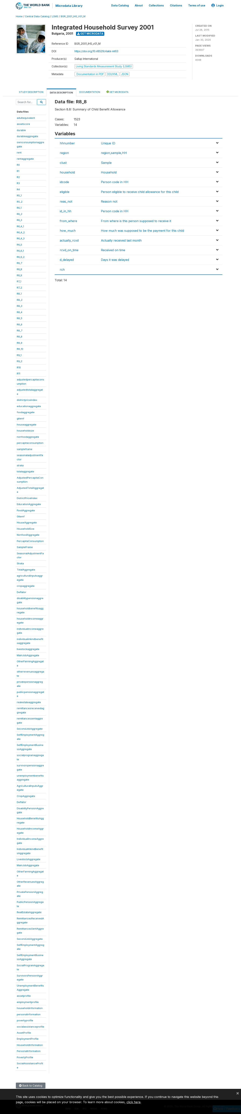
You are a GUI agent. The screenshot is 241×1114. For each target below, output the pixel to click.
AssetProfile (24, 1032)
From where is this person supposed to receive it (136, 220)
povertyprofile (25, 1019)
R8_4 (19, 311)
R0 (18, 164)
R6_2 (19, 213)
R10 (19, 366)
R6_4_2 (21, 231)
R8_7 (19, 330)
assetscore (23, 123)
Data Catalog (120, 5)
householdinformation (30, 1007)
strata (20, 464)
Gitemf (21, 516)
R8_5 (19, 317)
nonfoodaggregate (28, 436)
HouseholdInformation (30, 1044)
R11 (18, 373)
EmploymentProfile (27, 1038)
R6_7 (19, 262)
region (64, 152)
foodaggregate (26, 411)
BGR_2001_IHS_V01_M (73, 16)
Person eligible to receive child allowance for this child (140, 191)
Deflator (21, 591)
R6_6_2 (21, 256)
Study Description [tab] (31, 91)
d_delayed (67, 259)
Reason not (109, 201)
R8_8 (19, 336)
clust (63, 162)
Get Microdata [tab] (117, 91)
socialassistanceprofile (30, 1026)
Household (109, 172)
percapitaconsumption (30, 442)
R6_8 (19, 268)
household (67, 172)
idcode (64, 181)
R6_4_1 (20, 225)
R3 (18, 182)
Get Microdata (90, 33)
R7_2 (19, 286)
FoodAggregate (26, 509)
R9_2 (19, 360)
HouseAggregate (27, 522)
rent (19, 152)
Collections (156, 5)
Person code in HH (114, 181)
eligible (64, 191)
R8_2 (19, 299)
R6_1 (19, 207)
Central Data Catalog (37, 16)
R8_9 (19, 342)
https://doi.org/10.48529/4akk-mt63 (96, 50)
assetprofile (24, 995)
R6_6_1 (20, 250)
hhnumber (67, 143)
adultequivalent (26, 117)
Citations (176, 5)
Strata (20, 562)
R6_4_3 (21, 237)
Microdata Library (68, 6)
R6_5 (19, 244)
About (139, 5)
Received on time (113, 250)
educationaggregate (29, 405)
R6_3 (19, 219)
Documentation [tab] (89, 91)
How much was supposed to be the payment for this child (142, 230)
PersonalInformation (29, 1050)
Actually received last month (121, 240)
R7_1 (19, 280)
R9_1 (19, 354)
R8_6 (19, 323)
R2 (18, 176)
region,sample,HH (114, 152)
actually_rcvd (69, 240)
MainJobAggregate (28, 654)
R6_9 (19, 274)
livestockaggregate (28, 648)
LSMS (55, 16)
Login (217, 5)
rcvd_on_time (69, 250)
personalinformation (29, 1013)
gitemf (20, 417)
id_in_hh (65, 211)
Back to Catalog (30, 1085)
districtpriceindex (27, 399)
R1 (18, 170)
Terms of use (196, 5)
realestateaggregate (29, 701)
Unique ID (108, 143)
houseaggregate (26, 424)
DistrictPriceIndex (27, 497)
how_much (68, 230)
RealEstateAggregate (29, 911)
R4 (18, 188)
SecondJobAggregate (30, 728)
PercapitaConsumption (30, 540)
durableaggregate (27, 135)
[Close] (237, 1093)
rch (62, 269)
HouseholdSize (25, 528)
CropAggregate (26, 795)
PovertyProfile (25, 1056)
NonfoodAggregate (28, 534)
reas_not (66, 201)
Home (19, 16)
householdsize (25, 430)
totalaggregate (25, 471)
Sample (106, 162)
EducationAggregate (29, 503)
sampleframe (24, 448)
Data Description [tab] (61, 92)
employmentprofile (28, 1001)
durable (21, 129)
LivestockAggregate (28, 858)
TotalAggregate (26, 569)
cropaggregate (26, 585)
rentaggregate (25, 158)
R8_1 (19, 293)
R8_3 (19, 305)
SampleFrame (25, 546)
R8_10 (20, 348)
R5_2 (19, 201)
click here (133, 1102)
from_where (68, 220)
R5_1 (19, 195)
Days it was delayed (115, 259)
